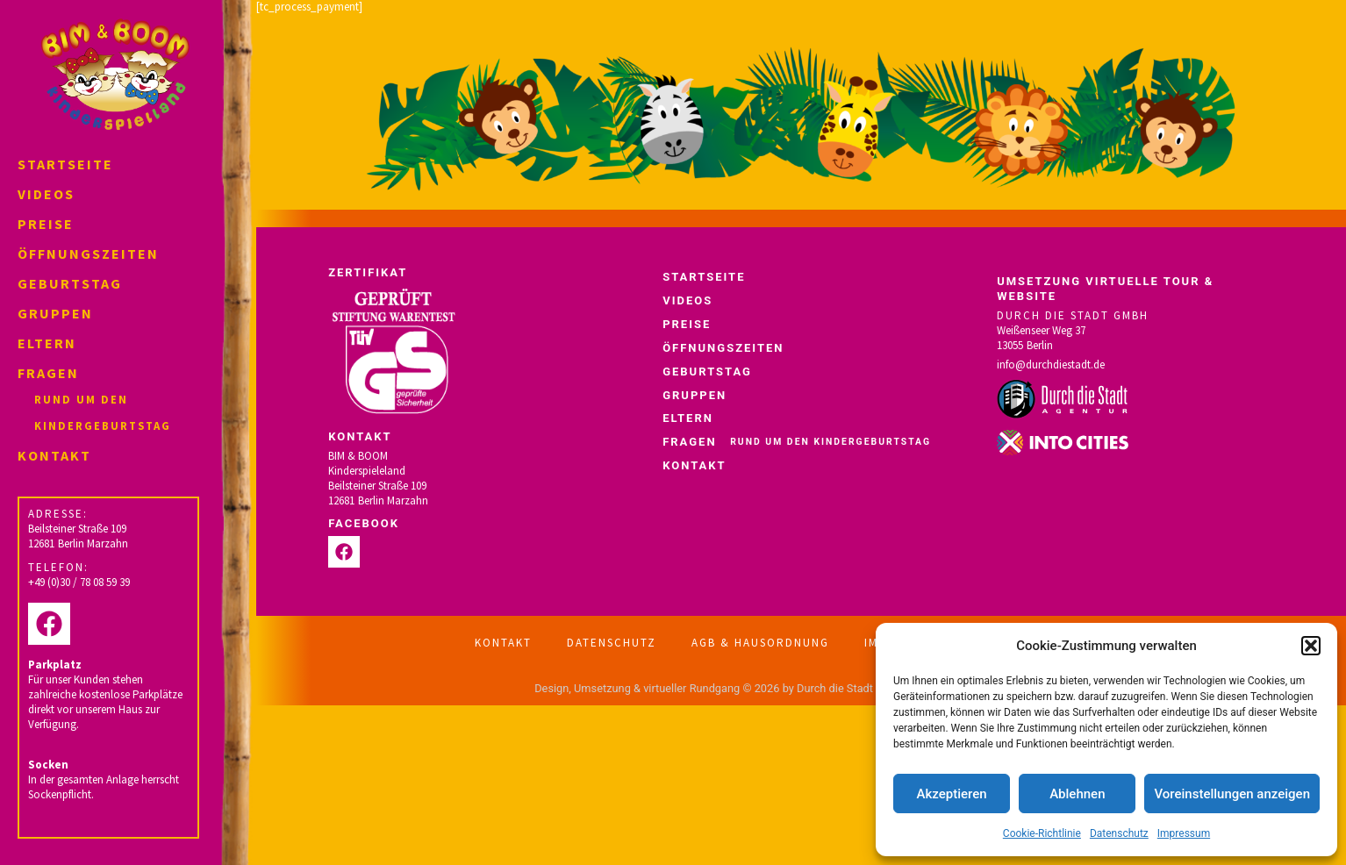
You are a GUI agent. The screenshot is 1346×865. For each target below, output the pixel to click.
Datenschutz (1119, 833)
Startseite (65, 164)
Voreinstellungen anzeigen (1232, 794)
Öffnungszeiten (88, 253)
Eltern (47, 343)
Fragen (115, 401)
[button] (1311, 645)
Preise (46, 223)
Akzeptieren (952, 794)
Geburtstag (70, 283)
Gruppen (55, 313)
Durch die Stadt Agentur (856, 688)
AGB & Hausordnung (760, 642)
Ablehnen (1077, 794)
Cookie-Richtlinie (1042, 833)
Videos (46, 194)
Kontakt (54, 455)
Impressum (1183, 833)
